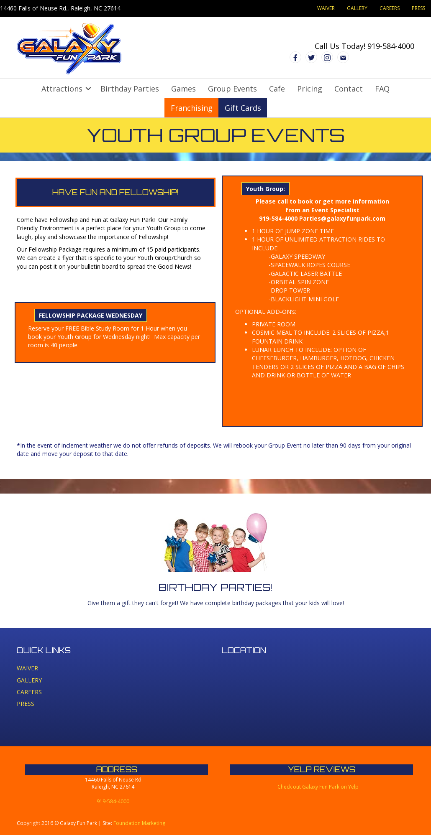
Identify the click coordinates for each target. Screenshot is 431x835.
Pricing (309, 89)
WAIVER (326, 8)
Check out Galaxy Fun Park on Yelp (318, 786)
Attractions (61, 89)
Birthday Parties (129, 89)
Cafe (277, 89)
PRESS (418, 8)
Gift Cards (243, 108)
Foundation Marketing (139, 823)
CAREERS (390, 8)
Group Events (232, 89)
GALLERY (357, 8)
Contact (348, 89)
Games (183, 89)
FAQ (382, 89)
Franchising (192, 108)
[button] (88, 88)
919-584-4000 (390, 46)
